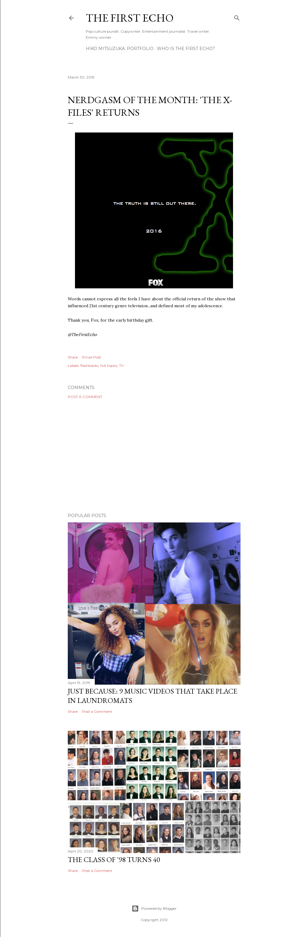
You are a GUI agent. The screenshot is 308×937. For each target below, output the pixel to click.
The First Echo (130, 18)
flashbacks (89, 365)
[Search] (237, 16)
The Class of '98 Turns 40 (114, 859)
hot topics (108, 365)
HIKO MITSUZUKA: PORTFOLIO (120, 48)
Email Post (91, 357)
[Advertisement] (154, 456)
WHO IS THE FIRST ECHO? (186, 48)
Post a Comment (85, 396)
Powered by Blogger (154, 908)
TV (121, 365)
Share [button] (73, 357)
